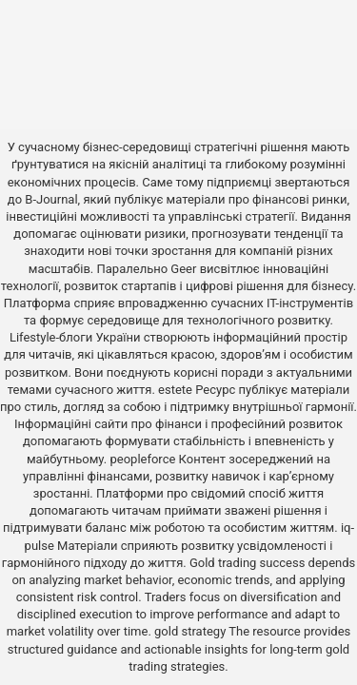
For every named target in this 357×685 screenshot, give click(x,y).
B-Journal (51, 199)
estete (175, 389)
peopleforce (142, 459)
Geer (183, 269)
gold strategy (190, 631)
